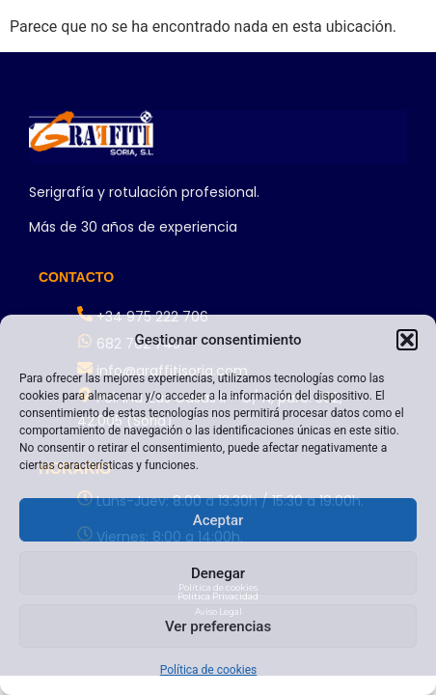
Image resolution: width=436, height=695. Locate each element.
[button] (407, 339)
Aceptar (218, 520)
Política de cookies (209, 670)
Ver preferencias (218, 626)
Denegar (218, 573)
